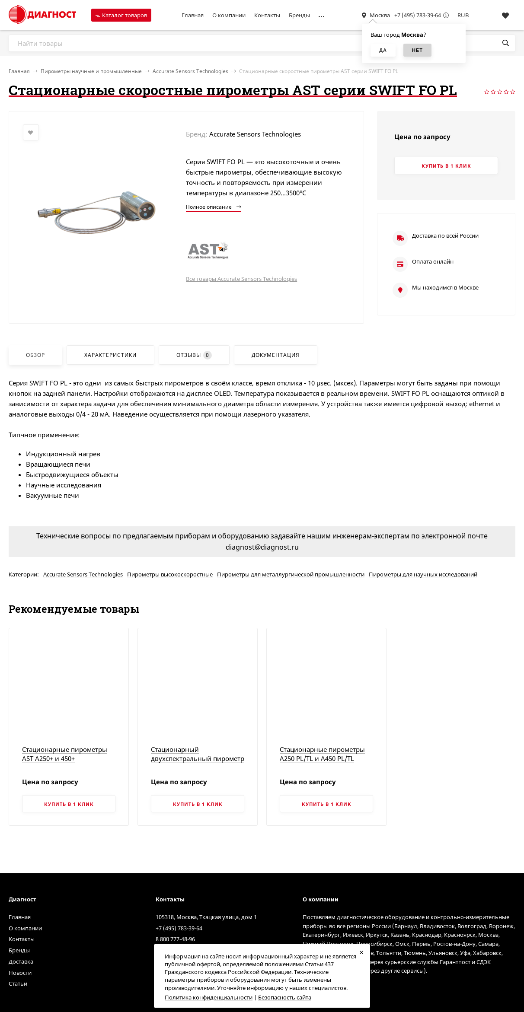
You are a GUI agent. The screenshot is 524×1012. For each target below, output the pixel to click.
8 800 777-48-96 (175, 939)
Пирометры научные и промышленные (91, 71)
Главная (193, 15)
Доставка (21, 961)
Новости (20, 973)
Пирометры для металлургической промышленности (290, 574)
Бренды (299, 15)
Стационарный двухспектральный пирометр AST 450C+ (197, 758)
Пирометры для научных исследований (423, 574)
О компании (229, 15)
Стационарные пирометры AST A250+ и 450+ (64, 754)
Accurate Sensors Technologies (190, 71)
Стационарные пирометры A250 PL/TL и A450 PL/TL (322, 754)
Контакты (267, 15)
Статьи (18, 983)
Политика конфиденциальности (208, 997)
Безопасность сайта (284, 997)
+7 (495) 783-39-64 (417, 15)
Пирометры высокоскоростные (170, 574)
